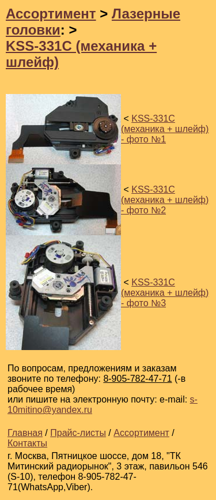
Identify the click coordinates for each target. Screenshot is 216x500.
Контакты (27, 443)
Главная (25, 433)
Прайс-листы (78, 433)
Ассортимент (51, 13)
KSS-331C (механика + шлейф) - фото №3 (165, 292)
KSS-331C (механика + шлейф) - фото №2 (165, 200)
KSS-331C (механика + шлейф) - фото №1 (165, 129)
